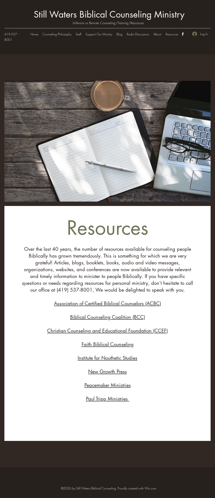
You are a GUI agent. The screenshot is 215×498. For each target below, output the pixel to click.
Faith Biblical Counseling (108, 344)
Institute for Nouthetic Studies (107, 358)
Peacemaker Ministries (107, 385)
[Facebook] (183, 34)
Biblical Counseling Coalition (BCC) (107, 317)
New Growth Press (107, 371)
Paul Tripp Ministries (107, 399)
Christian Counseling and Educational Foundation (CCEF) (107, 331)
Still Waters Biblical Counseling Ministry (109, 14)
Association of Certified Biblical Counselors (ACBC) (107, 303)
